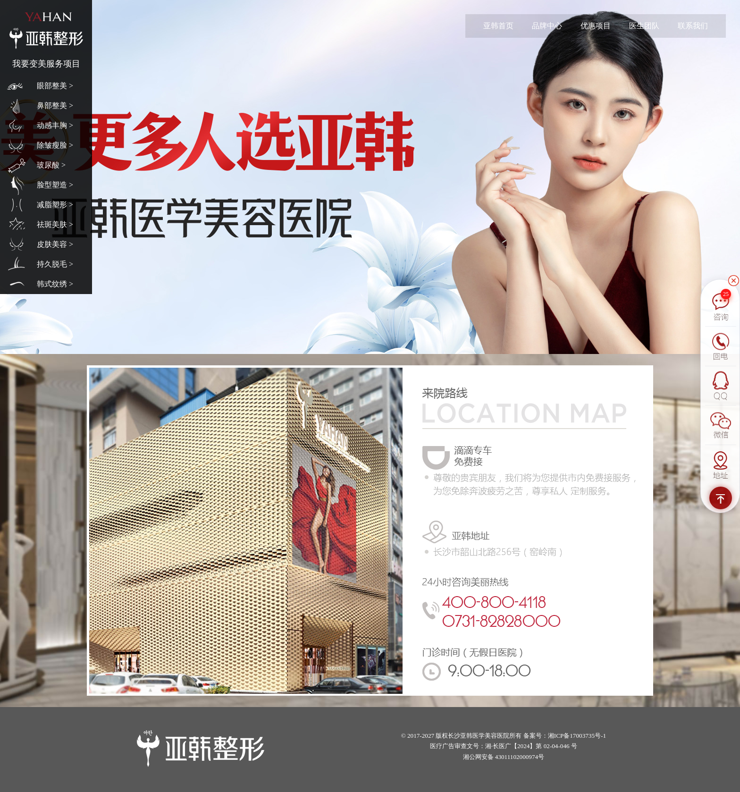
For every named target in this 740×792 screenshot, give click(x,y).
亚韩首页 (498, 26)
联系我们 (693, 26)
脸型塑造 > (55, 185)
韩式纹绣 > (55, 284)
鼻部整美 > (55, 105)
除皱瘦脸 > (55, 145)
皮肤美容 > (55, 244)
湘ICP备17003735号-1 (577, 735)
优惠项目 (595, 26)
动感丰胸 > (55, 125)
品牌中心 (547, 26)
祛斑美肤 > (55, 224)
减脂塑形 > (55, 205)
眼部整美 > (55, 86)
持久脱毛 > (55, 264)
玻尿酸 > (51, 165)
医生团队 (644, 26)
